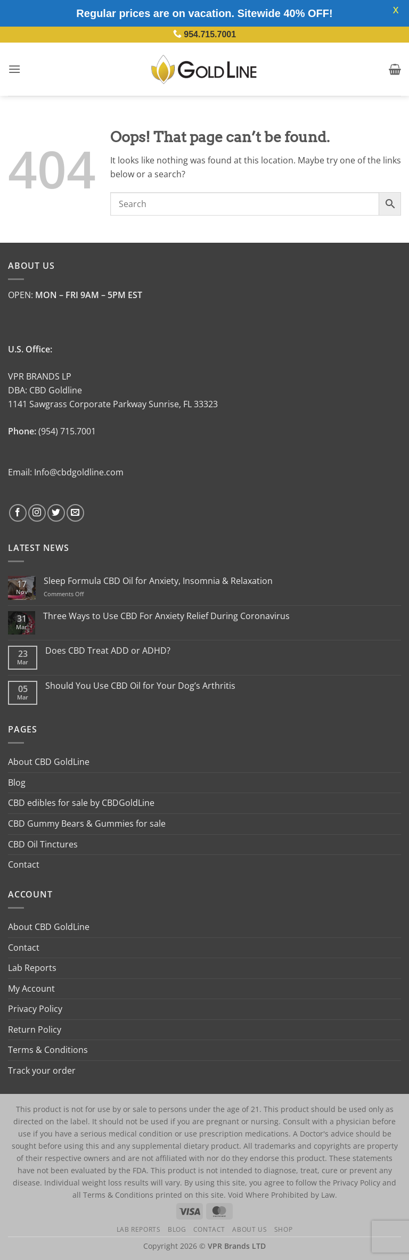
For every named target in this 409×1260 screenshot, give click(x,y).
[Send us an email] (75, 513)
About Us (249, 1229)
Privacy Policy (35, 1009)
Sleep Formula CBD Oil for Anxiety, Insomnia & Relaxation (158, 581)
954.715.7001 (210, 34)
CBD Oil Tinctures (43, 844)
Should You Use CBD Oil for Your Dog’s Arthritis (140, 686)
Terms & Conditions (48, 1050)
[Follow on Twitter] (56, 513)
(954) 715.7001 (67, 431)
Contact (23, 864)
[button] (14, 69)
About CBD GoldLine (48, 762)
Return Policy (34, 1029)
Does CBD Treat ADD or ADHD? (107, 651)
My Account (31, 988)
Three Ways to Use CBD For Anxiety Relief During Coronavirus (166, 616)
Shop (283, 1229)
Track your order (42, 1070)
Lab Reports (32, 968)
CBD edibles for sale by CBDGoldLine (81, 803)
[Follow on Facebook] (18, 513)
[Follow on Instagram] (37, 513)
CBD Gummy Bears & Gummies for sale (87, 823)
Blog (17, 782)
